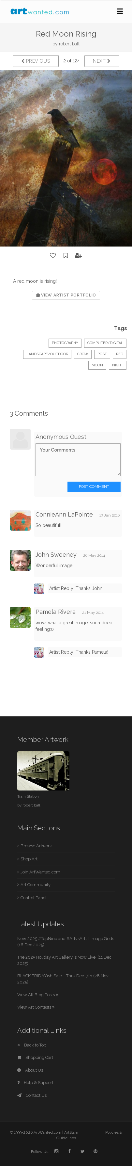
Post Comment (94, 486)
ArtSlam (71, 1132)
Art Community (36, 884)
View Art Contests (35, 1007)
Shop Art (29, 858)
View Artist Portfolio (66, 295)
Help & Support (35, 1082)
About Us (30, 1070)
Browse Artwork (36, 845)
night (117, 365)
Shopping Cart (35, 1057)
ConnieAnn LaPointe (64, 514)
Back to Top (31, 1045)
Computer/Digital (105, 343)
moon (97, 365)
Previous (35, 61)
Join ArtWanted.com (40, 872)
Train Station (28, 796)
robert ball (69, 43)
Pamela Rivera (56, 611)
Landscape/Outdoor (47, 354)
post (102, 354)
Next (102, 61)
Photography (65, 343)
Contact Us (32, 1095)
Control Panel (34, 897)
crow (82, 354)
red (119, 354)
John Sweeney (56, 554)
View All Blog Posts (37, 994)
